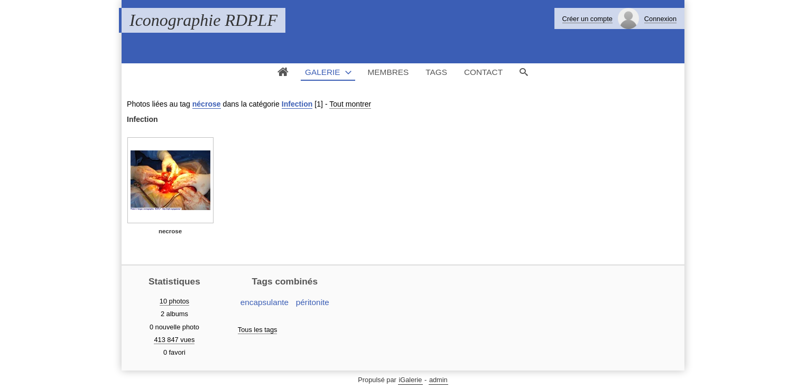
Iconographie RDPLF (203, 20)
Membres (388, 72)
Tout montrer (350, 104)
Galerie (322, 72)
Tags (436, 72)
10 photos (174, 301)
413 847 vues (174, 340)
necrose (170, 231)
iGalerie (410, 380)
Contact (483, 72)
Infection (297, 104)
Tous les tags (257, 330)
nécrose (206, 104)
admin (438, 380)
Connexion (660, 19)
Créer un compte (587, 19)
